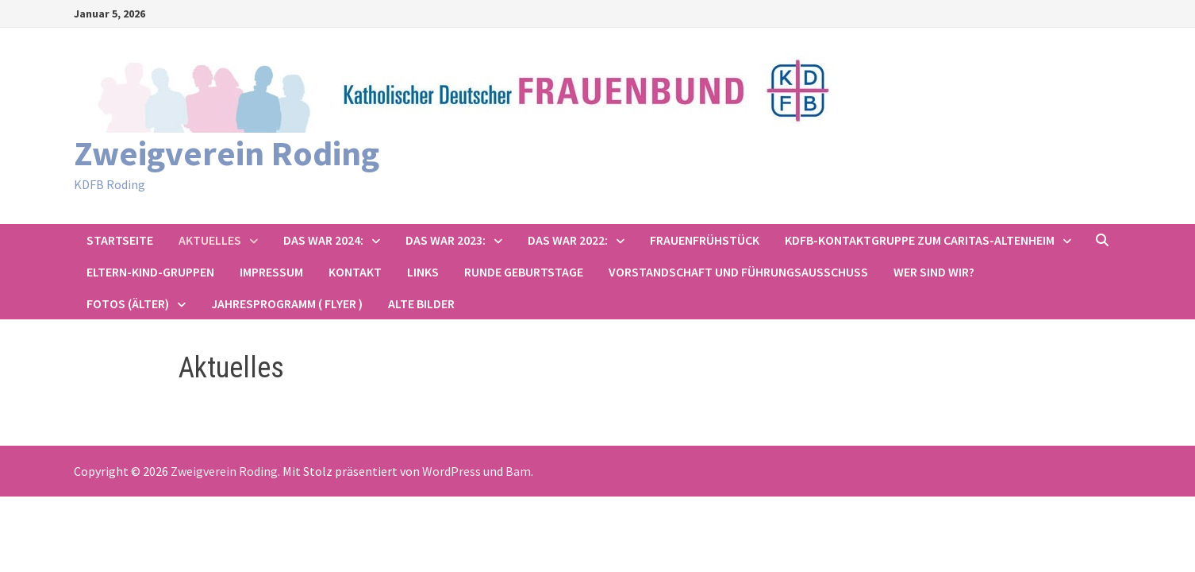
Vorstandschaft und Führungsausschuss (738, 272)
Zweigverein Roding (226, 153)
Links (423, 272)
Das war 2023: (445, 240)
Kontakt (355, 272)
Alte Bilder (421, 303)
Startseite (119, 240)
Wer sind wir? (933, 272)
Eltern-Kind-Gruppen (150, 272)
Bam (518, 471)
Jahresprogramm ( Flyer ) (287, 303)
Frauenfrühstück (704, 240)
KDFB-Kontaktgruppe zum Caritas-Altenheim (920, 240)
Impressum (271, 272)
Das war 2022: (568, 240)
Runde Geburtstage (523, 272)
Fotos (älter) (127, 303)
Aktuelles (210, 240)
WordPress (451, 471)
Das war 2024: (323, 240)
